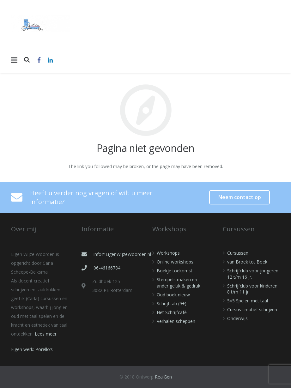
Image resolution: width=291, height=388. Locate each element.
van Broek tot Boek (247, 262)
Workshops (168, 253)
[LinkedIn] (50, 60)
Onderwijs (237, 318)
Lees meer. (46, 334)
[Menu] (14, 60)
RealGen (163, 377)
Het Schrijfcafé (172, 312)
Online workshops (175, 262)
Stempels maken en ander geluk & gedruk (178, 282)
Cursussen (237, 253)
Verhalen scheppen (176, 321)
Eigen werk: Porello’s (32, 349)
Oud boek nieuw (173, 295)
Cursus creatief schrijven (252, 309)
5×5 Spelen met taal (247, 301)
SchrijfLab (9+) (171, 303)
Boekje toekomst (174, 271)
